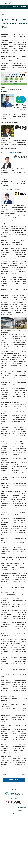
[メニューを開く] (25, 2)
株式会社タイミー (11, 189)
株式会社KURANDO (12, 152)
